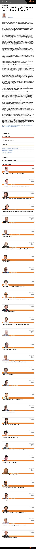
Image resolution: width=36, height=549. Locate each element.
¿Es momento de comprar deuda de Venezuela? (14, 512)
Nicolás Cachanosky (14, 385)
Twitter (31, 168)
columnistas (6, 2)
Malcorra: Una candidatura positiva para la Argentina (15, 449)
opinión (4, 1)
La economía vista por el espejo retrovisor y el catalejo (16, 336)
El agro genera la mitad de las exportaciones (13, 173)
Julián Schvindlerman (14, 536)
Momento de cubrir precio (9, 412)
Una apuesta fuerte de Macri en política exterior (10, 146)
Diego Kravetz (13, 322)
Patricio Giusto (13, 297)
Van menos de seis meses (9, 274)
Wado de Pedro (15, 126)
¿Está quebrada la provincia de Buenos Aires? (14, 286)
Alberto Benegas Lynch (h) (15, 234)
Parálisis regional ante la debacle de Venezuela (14, 299)
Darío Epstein (13, 310)
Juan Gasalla (13, 184)
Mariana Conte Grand (15, 197)
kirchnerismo (7, 126)
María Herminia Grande (15, 473)
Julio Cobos (13, 222)
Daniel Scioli (18, 125)
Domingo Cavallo (14, 247)
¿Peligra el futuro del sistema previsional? (13, 399)
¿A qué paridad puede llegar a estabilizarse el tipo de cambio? (18, 248)
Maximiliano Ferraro (14, 209)
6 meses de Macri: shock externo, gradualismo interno (16, 186)
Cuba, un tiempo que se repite (10, 349)
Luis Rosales (13, 448)
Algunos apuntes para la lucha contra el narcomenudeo (16, 324)
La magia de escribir (7, 261)
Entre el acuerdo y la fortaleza (7, 152)
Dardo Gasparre (14, 272)
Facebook (33, 168)
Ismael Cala (13, 259)
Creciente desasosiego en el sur (10, 437)
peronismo (11, 126)
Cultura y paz (6, 500)
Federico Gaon (13, 460)
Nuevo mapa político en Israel (10, 537)
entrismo (21, 125)
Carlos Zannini (7, 125)
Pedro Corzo (13, 347)
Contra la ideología (7, 236)
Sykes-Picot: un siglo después (10, 462)
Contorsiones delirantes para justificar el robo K (10, 148)
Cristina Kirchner (13, 125)
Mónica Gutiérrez (14, 435)
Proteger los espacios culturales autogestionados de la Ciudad (18, 211)
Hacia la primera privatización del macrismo (13, 487)
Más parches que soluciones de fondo (12, 387)
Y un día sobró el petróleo (9, 311)
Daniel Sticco (13, 335)
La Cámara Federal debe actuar (7, 150)
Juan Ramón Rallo (14, 372)
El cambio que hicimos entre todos (11, 424)
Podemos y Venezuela (8, 374)
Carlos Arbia (13, 485)
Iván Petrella (13, 498)
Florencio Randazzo (27, 125)
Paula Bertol (13, 423)
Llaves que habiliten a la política (10, 474)
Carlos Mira (11, 17)
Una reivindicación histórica (9, 223)
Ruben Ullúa (13, 410)
